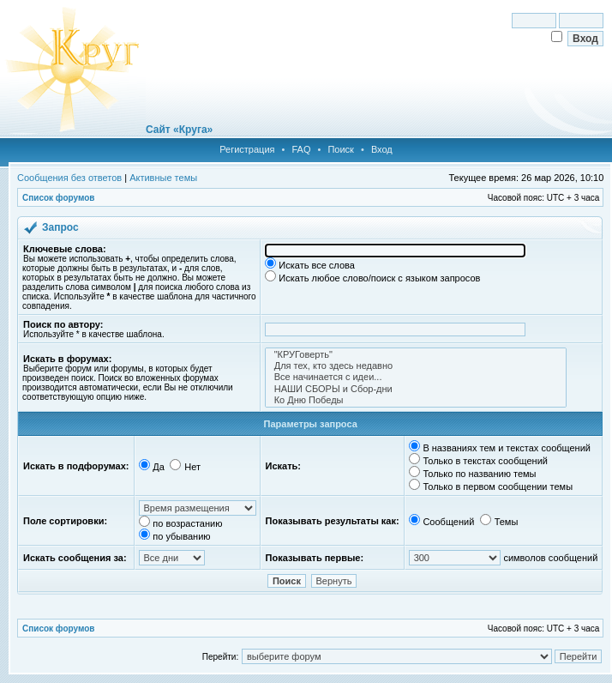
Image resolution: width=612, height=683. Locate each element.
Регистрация (246, 149)
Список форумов (58, 197)
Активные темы (163, 177)
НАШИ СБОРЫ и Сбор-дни (416, 389)
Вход (382, 149)
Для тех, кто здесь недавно (416, 366)
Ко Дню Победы (416, 400)
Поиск (340, 149)
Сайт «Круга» (179, 130)
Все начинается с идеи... (416, 377)
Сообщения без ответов (69, 177)
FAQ (300, 149)
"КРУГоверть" (416, 354)
